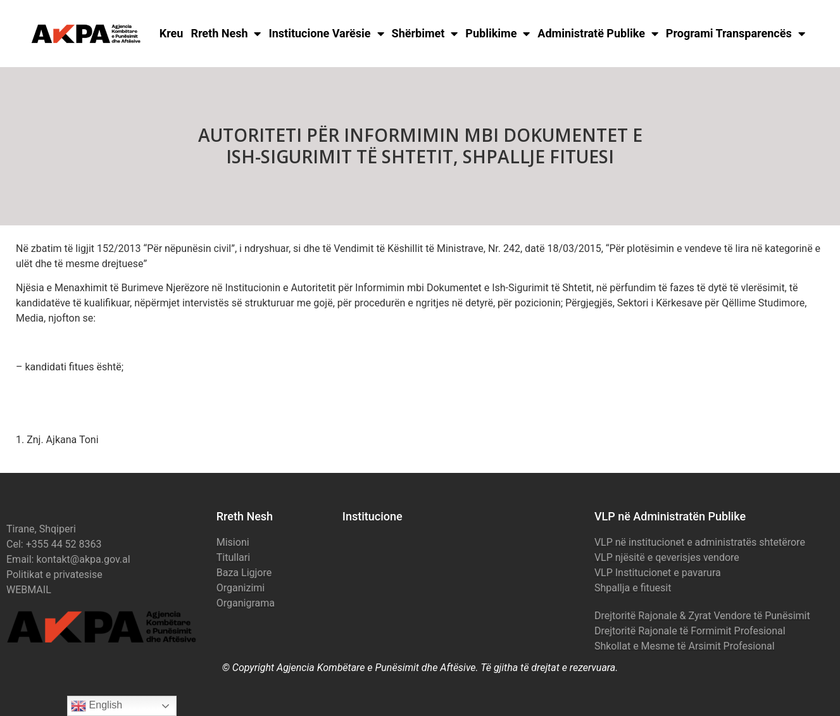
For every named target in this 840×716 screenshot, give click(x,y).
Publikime (497, 34)
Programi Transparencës (735, 34)
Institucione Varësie (326, 34)
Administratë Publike (597, 34)
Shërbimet (425, 34)
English (96, 705)
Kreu (172, 33)
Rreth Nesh (226, 34)
